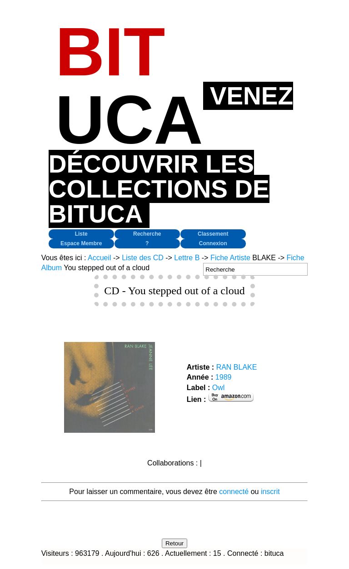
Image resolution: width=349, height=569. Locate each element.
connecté (234, 491)
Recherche (147, 234)
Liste (81, 234)
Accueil (99, 258)
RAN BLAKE (236, 367)
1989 (223, 377)
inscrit (270, 491)
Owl (218, 387)
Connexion (213, 243)
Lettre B (186, 258)
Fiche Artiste (230, 258)
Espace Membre (81, 243)
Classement (213, 234)
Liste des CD (143, 258)
